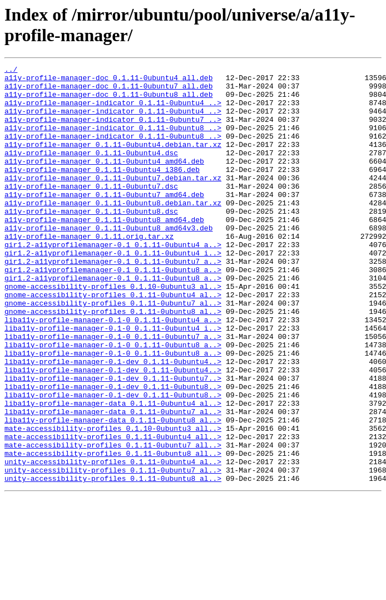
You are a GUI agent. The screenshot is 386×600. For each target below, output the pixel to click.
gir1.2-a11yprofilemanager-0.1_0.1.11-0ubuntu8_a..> (112, 311)
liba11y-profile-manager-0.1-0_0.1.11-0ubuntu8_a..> (112, 401)
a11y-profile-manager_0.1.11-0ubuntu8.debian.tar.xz (112, 231)
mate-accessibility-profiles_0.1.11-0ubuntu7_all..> (112, 522)
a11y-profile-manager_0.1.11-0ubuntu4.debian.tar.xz (112, 161)
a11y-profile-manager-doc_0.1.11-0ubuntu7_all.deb (108, 91)
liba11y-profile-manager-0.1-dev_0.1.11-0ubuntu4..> (112, 421)
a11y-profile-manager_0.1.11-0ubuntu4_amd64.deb (104, 181)
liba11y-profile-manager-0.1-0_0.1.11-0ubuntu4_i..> (112, 381)
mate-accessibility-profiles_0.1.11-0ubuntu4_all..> (112, 511)
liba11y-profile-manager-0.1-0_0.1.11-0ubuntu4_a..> (112, 371)
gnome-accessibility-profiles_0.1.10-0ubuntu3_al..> (112, 331)
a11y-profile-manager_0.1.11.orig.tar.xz (89, 271)
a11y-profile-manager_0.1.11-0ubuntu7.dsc (91, 211)
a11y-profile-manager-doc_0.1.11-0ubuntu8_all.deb (108, 101)
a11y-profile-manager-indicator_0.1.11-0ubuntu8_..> (112, 141)
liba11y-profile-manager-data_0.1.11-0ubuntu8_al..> (112, 491)
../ (10, 71)
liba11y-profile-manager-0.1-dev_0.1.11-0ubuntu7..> (112, 441)
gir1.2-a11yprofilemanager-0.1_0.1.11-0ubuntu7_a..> (112, 301)
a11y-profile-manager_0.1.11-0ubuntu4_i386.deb (102, 191)
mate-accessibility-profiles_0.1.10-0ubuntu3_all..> (112, 501)
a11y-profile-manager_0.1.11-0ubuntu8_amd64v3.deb (108, 261)
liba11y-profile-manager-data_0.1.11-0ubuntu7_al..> (112, 481)
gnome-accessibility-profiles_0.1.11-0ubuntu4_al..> (112, 341)
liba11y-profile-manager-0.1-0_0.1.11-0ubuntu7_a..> (112, 391)
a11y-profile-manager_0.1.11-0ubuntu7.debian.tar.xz (112, 201)
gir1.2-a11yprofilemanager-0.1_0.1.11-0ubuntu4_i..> (112, 291)
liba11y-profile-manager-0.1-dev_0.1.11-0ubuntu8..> (112, 451)
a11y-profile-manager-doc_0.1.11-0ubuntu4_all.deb (108, 81)
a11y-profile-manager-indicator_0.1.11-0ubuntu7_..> (112, 131)
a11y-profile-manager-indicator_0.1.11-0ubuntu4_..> (112, 111)
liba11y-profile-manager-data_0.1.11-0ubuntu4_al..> (112, 471)
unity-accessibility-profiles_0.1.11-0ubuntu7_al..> (112, 552)
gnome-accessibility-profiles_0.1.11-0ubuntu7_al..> (112, 351)
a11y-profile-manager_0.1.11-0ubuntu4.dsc (91, 171)
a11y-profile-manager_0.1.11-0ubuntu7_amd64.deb (104, 221)
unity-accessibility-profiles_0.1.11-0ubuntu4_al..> (112, 542)
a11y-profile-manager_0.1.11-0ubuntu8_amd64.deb (104, 251)
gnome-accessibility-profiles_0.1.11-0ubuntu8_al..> (112, 361)
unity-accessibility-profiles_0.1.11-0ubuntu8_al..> (112, 562)
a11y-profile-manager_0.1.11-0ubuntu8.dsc (91, 241)
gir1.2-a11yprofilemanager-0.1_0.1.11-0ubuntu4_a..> (112, 281)
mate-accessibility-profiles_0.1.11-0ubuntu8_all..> (112, 532)
